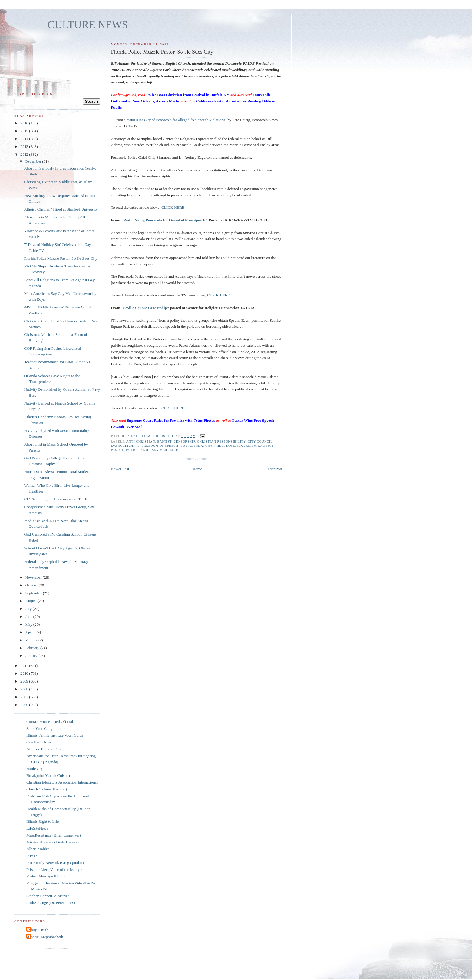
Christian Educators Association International (62, 782)
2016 (24, 123)
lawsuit (265, 445)
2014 (24, 138)
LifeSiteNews (37, 828)
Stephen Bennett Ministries (47, 895)
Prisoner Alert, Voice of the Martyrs (54, 869)
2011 (24, 665)
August (31, 601)
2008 (24, 689)
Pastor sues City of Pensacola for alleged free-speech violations (175, 119)
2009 (24, 681)
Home (197, 469)
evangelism (122, 445)
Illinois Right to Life (42, 821)
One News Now (38, 742)
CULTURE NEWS (88, 25)
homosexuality (241, 445)
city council (260, 441)
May (29, 624)
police (132, 450)
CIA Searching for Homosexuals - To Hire (57, 499)
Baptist (164, 441)
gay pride (214, 445)
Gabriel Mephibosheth (45, 936)
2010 (24, 673)
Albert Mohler (37, 848)
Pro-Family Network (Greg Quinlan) (55, 862)
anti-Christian (140, 441)
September (34, 593)
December (33, 161)
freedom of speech (160, 445)
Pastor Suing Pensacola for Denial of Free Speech (164, 220)
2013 (24, 146)
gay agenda (192, 445)
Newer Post (120, 469)
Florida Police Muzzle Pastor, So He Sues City (60, 258)
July (29, 608)
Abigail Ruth (38, 929)
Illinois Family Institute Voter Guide (54, 735)
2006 (24, 704)
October (32, 585)
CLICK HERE (172, 207)
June (29, 616)
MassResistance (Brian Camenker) (53, 835)
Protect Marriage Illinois (45, 876)
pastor (117, 450)
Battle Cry (34, 768)
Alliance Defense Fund (44, 749)
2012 (24, 154)
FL (137, 445)
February (32, 648)
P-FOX (32, 855)
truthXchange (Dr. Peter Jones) (50, 902)
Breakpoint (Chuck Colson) (48, 775)
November (34, 577)
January (32, 655)
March (30, 640)
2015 (24, 131)
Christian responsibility (221, 441)
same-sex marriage (159, 450)
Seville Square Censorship (145, 307)
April (30, 632)
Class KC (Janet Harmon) (46, 789)
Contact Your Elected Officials (50, 721)
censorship (184, 441)
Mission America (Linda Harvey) (52, 842)
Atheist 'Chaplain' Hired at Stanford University (61, 209)
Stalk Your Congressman (45, 728)
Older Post (274, 469)
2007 (24, 697)
